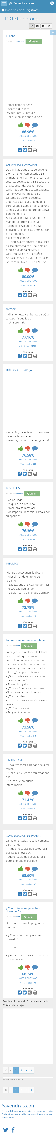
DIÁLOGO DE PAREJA (19, 370)
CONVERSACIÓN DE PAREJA (23, 835)
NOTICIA (11, 309)
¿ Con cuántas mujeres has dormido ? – (23, 909)
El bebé (10, 36)
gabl (18, 645)
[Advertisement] (28, 73)
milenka (19, 493)
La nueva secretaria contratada (25, 640)
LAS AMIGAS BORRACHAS (21, 164)
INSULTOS (12, 563)
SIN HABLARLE (15, 760)
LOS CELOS (13, 488)
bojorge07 (20, 41)
